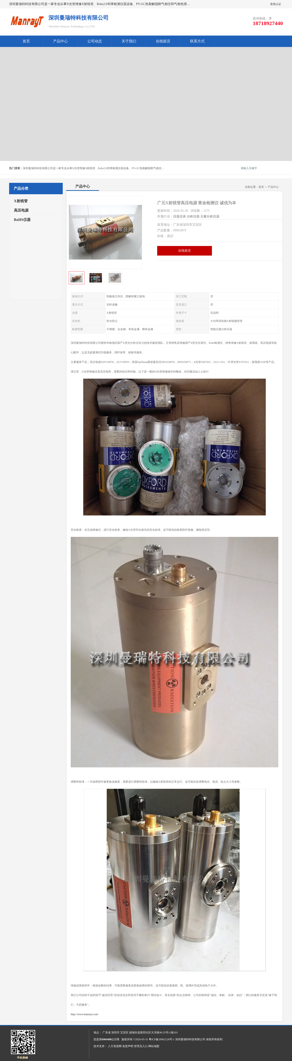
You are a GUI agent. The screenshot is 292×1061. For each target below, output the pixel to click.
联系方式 (197, 41)
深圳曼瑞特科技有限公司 (190, 1039)
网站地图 (153, 1046)
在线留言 (163, 41)
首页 (26, 41)
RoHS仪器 (22, 220)
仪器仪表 (179, 216)
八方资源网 (115, 1046)
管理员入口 (141, 1046)
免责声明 (127, 1046)
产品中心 (60, 41)
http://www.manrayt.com (84, 1014)
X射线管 (21, 201)
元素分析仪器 (209, 216)
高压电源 (21, 210)
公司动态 (94, 41)
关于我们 (129, 41)
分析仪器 (193, 216)
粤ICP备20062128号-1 (162, 1039)
